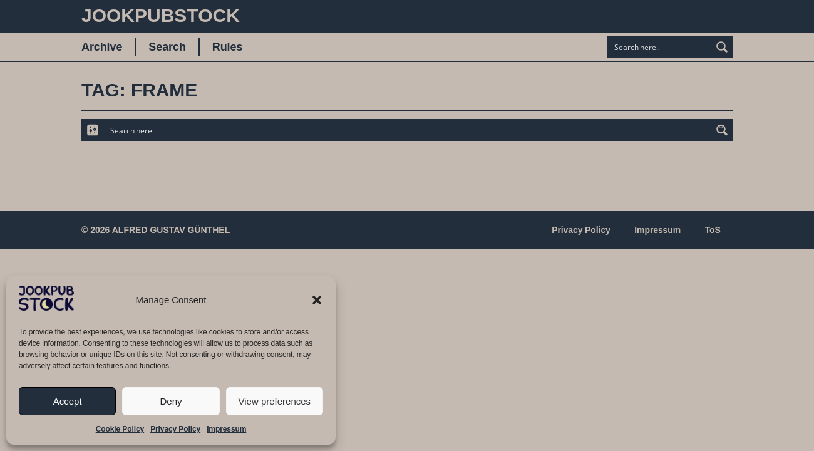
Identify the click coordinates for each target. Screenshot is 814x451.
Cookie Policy (120, 429)
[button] (317, 300)
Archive (101, 47)
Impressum (226, 429)
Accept (67, 401)
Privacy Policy (175, 429)
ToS (712, 230)
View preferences (275, 401)
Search (166, 47)
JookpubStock (160, 15)
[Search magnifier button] (722, 47)
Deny (171, 401)
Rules (227, 47)
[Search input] (660, 47)
